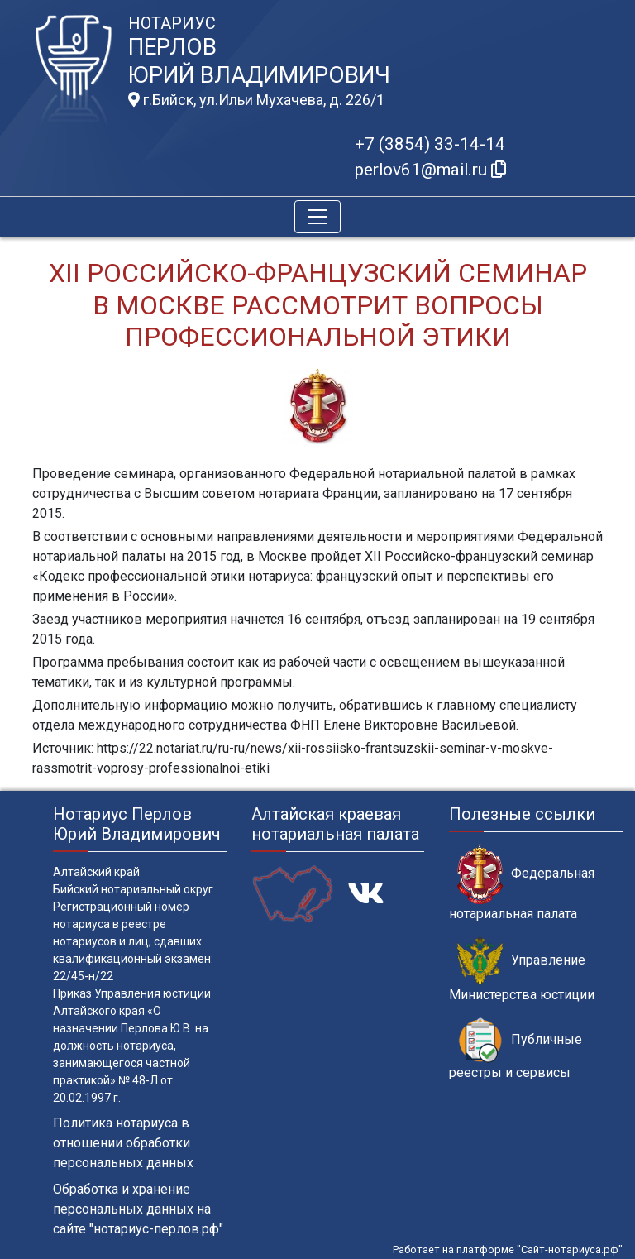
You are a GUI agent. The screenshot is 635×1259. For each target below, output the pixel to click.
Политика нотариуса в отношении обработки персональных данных (123, 1142)
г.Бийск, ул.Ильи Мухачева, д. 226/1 (256, 100)
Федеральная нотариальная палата (521, 883)
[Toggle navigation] (317, 216)
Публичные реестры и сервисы (515, 1048)
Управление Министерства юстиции (521, 969)
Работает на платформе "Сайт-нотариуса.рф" (508, 1249)
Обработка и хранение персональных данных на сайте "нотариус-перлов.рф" (138, 1209)
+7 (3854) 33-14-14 (430, 144)
